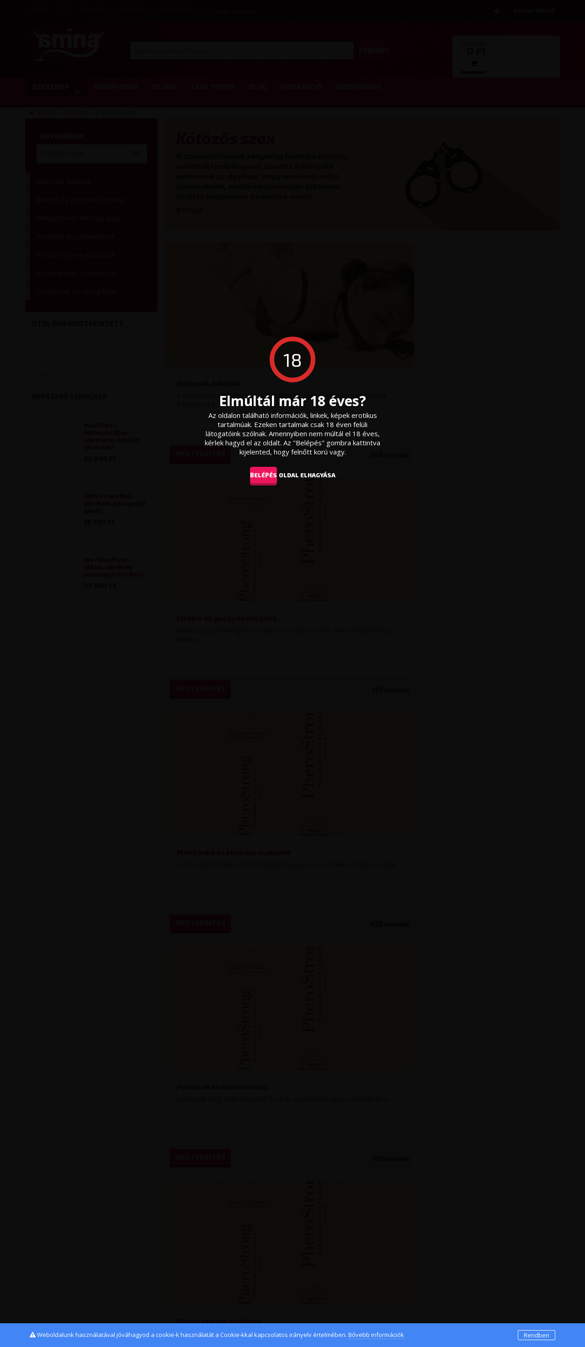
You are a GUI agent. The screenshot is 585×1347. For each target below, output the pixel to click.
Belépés (256, 474)
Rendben (536, 1335)
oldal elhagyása (321, 474)
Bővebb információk (376, 1335)
